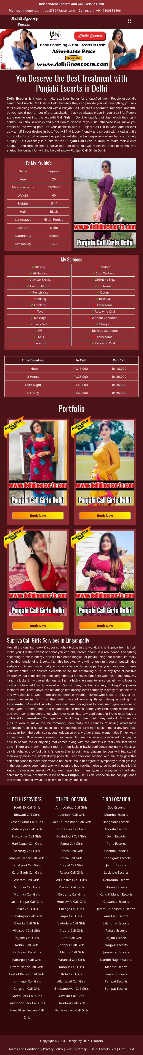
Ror (69, 1049)
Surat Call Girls (71, 938)
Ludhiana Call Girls (71, 814)
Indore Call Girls (71, 930)
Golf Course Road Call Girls (71, 822)
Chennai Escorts (116, 851)
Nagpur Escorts (116, 945)
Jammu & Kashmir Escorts (116, 909)
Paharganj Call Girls (26, 959)
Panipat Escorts (116, 981)
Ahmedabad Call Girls (71, 807)
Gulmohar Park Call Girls (27, 1003)
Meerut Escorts (116, 967)
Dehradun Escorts (116, 880)
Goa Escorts (116, 807)
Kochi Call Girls (71, 858)
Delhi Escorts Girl (103, 1049)
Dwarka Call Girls (26, 923)
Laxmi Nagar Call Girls (26, 901)
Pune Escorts (116, 843)
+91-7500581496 (108, 10)
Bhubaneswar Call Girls (71, 988)
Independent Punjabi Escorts (29, 704)
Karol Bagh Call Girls (27, 872)
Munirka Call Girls (27, 894)
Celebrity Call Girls (71, 894)
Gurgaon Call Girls (26, 988)
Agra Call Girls (71, 916)
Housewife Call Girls (71, 901)
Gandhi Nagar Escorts (116, 959)
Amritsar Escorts (116, 916)
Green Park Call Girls (27, 996)
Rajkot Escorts (116, 938)
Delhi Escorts (17, 98)
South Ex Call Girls (26, 807)
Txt (132, 1049)
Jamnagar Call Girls (27, 981)
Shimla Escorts (116, 887)
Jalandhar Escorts (116, 923)
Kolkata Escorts (116, 829)
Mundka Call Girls (27, 887)
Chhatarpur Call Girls (26, 916)
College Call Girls (71, 909)
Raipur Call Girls (71, 872)
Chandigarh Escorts (116, 858)
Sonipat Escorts (116, 988)
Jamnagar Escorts (116, 952)
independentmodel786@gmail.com (48, 10)
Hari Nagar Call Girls (27, 843)
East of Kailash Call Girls (26, 974)
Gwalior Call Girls (71, 996)
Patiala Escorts (116, 930)
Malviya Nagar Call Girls (27, 858)
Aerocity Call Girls (27, 851)
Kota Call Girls (71, 974)
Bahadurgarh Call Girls (71, 1010)
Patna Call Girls (71, 843)
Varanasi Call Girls (71, 959)
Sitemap (81, 1049)
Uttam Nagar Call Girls (26, 967)
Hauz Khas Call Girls (27, 836)
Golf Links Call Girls (71, 829)
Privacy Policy (53, 1049)
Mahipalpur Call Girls (26, 829)
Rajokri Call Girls (27, 938)
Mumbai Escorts (116, 814)
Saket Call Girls (27, 909)
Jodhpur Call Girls (71, 945)
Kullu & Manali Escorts (116, 894)
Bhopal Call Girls (71, 865)
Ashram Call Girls (26, 880)
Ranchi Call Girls (71, 851)
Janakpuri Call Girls (27, 865)
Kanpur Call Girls (71, 967)
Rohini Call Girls (27, 945)
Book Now (38, 515)
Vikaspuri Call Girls (27, 930)
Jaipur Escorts (116, 865)
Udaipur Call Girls (72, 952)
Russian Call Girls (71, 887)
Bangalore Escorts (116, 822)
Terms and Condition (24, 1049)
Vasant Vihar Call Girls (27, 822)
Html (122, 1049)
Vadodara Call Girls (72, 923)
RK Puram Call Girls (27, 952)
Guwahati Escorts (116, 901)
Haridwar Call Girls (71, 1003)
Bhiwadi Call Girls (27, 814)
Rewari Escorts (116, 974)
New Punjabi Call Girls (78, 775)
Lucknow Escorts (116, 872)
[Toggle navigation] (129, 21)
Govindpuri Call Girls (71, 836)
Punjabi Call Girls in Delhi (85, 141)
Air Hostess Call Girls (71, 880)
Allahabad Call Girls (71, 981)
